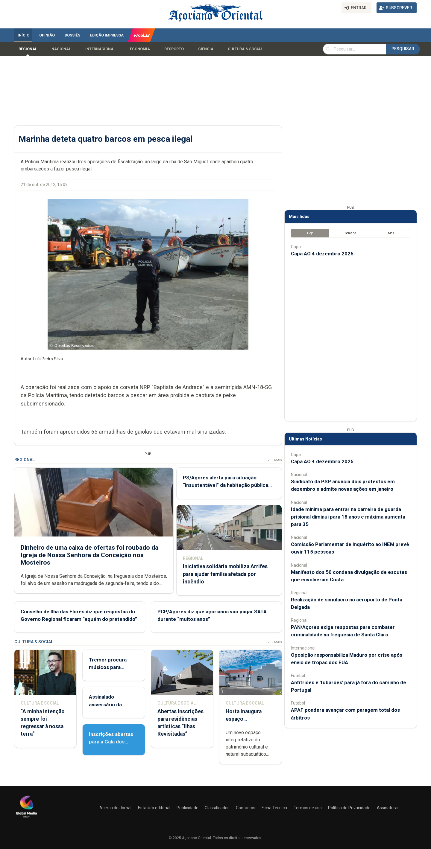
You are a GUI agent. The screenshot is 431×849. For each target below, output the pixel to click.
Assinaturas (388, 807)
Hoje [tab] (310, 233)
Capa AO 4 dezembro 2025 (322, 254)
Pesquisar (402, 48)
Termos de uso (308, 807)
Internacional (100, 49)
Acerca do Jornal (115, 807)
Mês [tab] (391, 233)
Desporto (174, 49)
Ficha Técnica (274, 807)
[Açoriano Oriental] (26, 818)
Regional (28, 49)
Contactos (245, 807)
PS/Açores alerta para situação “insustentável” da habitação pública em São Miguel (225, 485)
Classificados (217, 807)
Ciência (205, 49)
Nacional (61, 49)
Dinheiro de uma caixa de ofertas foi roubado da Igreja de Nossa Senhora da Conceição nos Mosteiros (89, 555)
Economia (140, 49)
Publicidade (187, 807)
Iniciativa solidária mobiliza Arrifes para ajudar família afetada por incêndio (225, 573)
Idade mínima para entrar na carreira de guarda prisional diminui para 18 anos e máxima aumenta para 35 (348, 516)
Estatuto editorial (154, 807)
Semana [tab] (350, 233)
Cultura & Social (245, 49)
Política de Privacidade (349, 807)
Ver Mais (275, 460)
